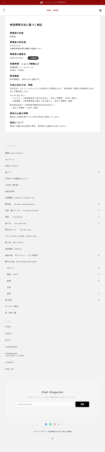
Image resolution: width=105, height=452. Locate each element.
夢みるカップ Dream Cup (18, 230)
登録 (82, 404)
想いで (8, 172)
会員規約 (69, 431)
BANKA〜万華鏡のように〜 (16, 178)
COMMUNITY (11, 347)
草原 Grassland (13, 217)
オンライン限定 (11, 306)
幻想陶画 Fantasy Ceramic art (19, 198)
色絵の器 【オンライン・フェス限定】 (22, 255)
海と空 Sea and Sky (15, 223)
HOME (8, 327)
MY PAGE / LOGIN (15, 356)
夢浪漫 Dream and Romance (20, 204)
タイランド (9, 159)
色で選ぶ (9, 300)
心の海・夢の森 (12, 185)
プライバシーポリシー (40, 431)
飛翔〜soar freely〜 (14, 153)
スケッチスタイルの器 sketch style (21, 236)
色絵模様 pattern (13, 249)
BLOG (7, 340)
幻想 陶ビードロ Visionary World (21, 210)
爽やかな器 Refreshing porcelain (21, 262)
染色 (8, 293)
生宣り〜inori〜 (12, 166)
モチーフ (9, 268)
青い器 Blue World (14, 242)
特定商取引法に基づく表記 (56, 431)
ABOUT (8, 333)
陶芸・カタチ (11, 274)
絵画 (8, 281)
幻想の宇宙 (10, 191)
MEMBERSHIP (11, 354)
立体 (8, 287)
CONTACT (9, 362)
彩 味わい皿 (10, 313)
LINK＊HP (9, 369)
